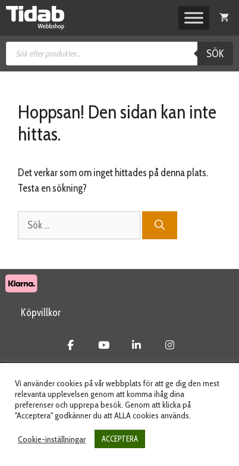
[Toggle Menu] (193, 17)
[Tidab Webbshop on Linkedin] (136, 345)
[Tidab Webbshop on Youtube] (104, 345)
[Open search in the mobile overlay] (119, 53)
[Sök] (159, 225)
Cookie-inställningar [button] (52, 439)
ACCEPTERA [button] (120, 438)
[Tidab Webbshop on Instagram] (170, 345)
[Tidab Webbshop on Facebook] (70, 345)
